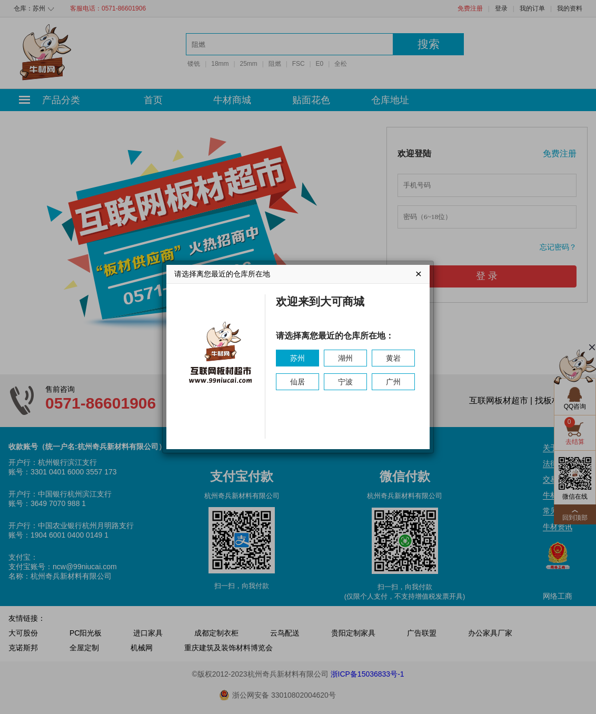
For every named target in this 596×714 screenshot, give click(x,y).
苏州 (297, 358)
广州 (393, 382)
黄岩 (393, 358)
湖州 (345, 358)
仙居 (297, 382)
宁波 (345, 382)
